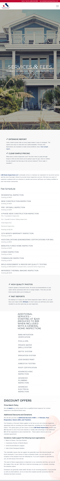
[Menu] (57, 5)
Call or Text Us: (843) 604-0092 (30, 1)
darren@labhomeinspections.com (49, 1)
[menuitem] (57, 5)
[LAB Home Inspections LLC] (5, 5)
